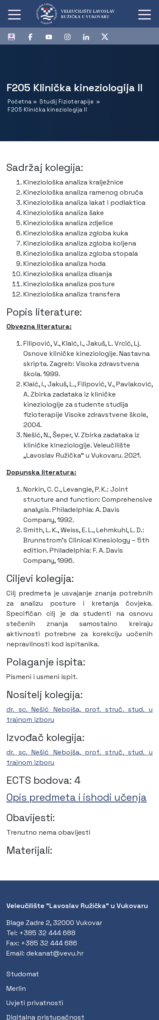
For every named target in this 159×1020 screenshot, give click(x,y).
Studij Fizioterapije (66, 101)
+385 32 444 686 (49, 943)
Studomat (22, 974)
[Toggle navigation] (14, 14)
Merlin (16, 988)
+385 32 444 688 (47, 932)
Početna (20, 101)
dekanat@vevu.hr (55, 953)
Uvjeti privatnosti (34, 1002)
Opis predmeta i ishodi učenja (76, 797)
